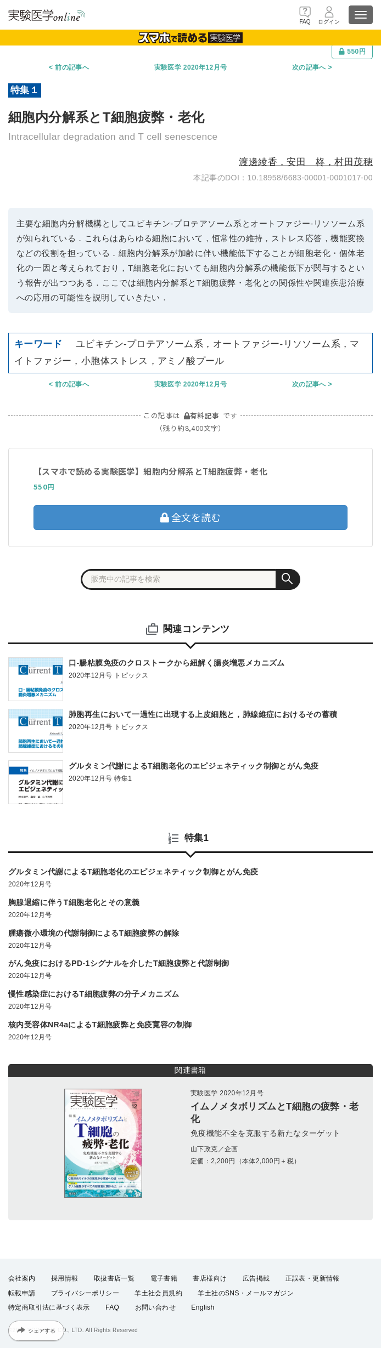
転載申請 (22, 1293)
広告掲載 (256, 1278)
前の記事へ (72, 67)
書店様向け (210, 1278)
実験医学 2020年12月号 (190, 67)
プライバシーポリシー (85, 1293)
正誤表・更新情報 (312, 1278)
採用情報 (65, 1278)
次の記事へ (309, 67)
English (202, 1307)
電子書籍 (164, 1278)
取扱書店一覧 (114, 1278)
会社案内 (22, 1278)
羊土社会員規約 (158, 1293)
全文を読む (190, 517)
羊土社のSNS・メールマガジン (246, 1293)
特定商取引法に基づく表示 (49, 1307)
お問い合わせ (155, 1307)
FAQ (112, 1307)
